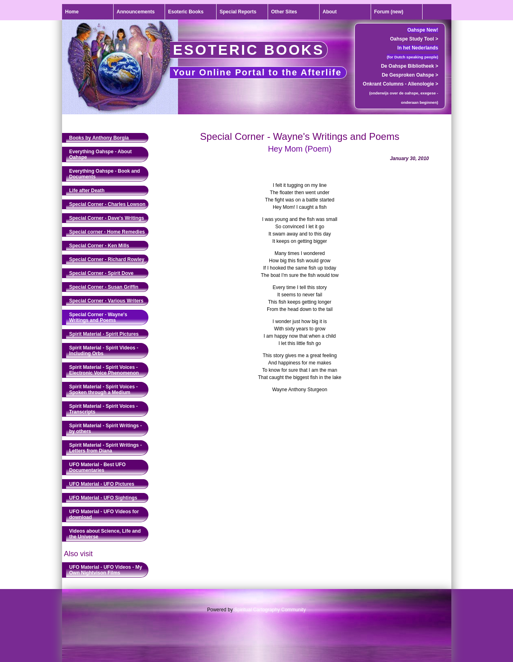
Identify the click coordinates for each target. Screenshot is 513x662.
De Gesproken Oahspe (410, 75)
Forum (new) (389, 12)
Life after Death (87, 190)
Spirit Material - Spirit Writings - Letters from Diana (105, 448)
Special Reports (238, 12)
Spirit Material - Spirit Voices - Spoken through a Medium (103, 389)
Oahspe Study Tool (414, 39)
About (330, 12)
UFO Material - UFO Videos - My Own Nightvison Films (105, 570)
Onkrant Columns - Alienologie (400, 84)
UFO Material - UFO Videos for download (104, 514)
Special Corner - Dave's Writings (106, 218)
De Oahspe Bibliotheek (409, 66)
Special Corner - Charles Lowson (107, 204)
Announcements (136, 12)
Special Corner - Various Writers (106, 301)
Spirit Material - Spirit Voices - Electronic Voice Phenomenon (104, 370)
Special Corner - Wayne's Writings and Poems (98, 317)
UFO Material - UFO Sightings (103, 498)
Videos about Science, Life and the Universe (105, 534)
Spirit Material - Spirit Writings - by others (105, 428)
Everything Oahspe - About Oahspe (100, 154)
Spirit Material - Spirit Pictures (104, 334)
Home (72, 12)
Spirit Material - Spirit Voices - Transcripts (103, 409)
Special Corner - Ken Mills (99, 246)
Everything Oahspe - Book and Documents (104, 174)
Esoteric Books (186, 12)
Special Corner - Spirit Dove (101, 273)
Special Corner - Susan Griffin (104, 287)
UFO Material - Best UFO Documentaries (97, 467)
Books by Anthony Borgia (99, 138)
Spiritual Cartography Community (270, 610)
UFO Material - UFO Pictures (102, 484)
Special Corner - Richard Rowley (106, 259)
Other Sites (284, 12)
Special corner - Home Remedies (107, 232)
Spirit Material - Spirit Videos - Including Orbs (103, 350)
